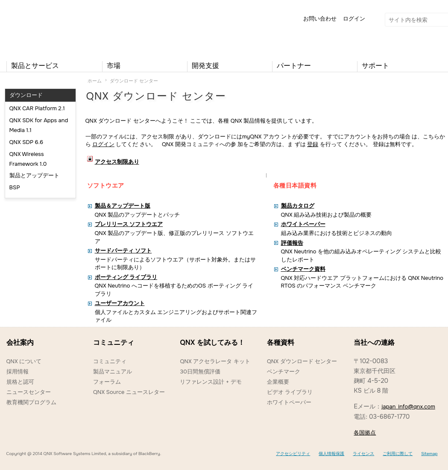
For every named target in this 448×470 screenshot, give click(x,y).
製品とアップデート (34, 175)
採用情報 (17, 371)
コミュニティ (109, 361)
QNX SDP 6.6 (26, 142)
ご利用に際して (398, 453)
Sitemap (429, 453)
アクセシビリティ (293, 453)
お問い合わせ (320, 18)
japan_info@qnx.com (408, 406)
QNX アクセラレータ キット (215, 361)
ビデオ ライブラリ (290, 392)
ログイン (354, 18)
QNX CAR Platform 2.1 (37, 108)
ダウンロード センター (134, 81)
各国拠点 (365, 432)
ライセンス (363, 453)
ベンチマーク (283, 371)
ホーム (95, 81)
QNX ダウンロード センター (302, 361)
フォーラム (107, 381)
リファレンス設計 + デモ (210, 381)
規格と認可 (20, 381)
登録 (312, 144)
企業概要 (278, 381)
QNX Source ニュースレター (129, 392)
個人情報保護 (331, 453)
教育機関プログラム (31, 402)
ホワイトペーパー (289, 402)
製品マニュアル (112, 371)
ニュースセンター (28, 392)
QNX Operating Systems (32, 28)
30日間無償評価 (200, 371)
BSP (14, 187)
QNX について (24, 361)
